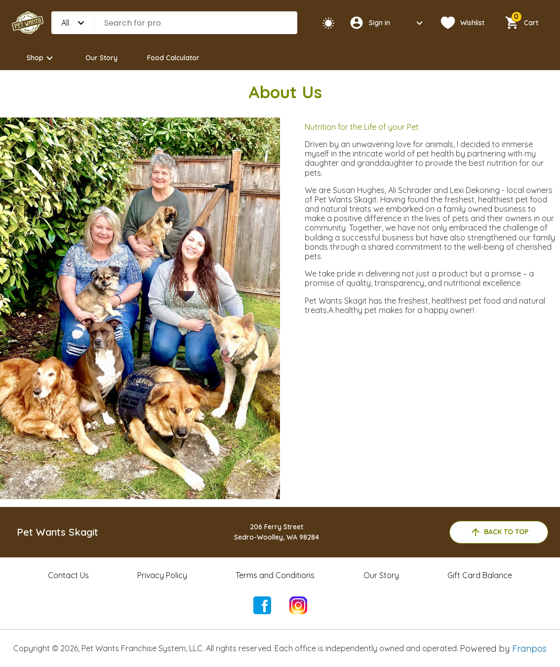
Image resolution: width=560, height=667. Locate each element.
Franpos (529, 648)
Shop (41, 58)
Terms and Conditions (275, 575)
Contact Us (68, 575)
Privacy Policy (162, 575)
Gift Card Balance (479, 575)
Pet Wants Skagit (57, 532)
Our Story (101, 57)
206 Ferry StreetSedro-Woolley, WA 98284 (276, 532)
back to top (499, 532)
